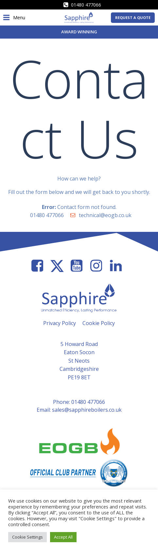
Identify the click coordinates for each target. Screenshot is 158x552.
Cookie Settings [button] (27, 537)
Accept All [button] (63, 537)
